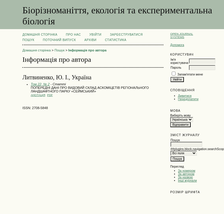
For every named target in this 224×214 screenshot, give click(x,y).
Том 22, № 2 (40, 84)
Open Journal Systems (181, 35)
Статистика (115, 40)
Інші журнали (187, 180)
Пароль (176, 67)
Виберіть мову (180, 115)
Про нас (73, 34)
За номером (186, 170)
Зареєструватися (126, 34)
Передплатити (188, 99)
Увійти (95, 34)
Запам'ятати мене (190, 74)
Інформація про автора (87, 50)
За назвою (185, 177)
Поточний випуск (59, 40)
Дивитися (185, 95)
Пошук (28, 40)
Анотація (38, 95)
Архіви (90, 40)
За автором (186, 174)
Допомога (177, 45)
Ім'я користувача (179, 61)
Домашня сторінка (39, 34)
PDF (50, 95)
